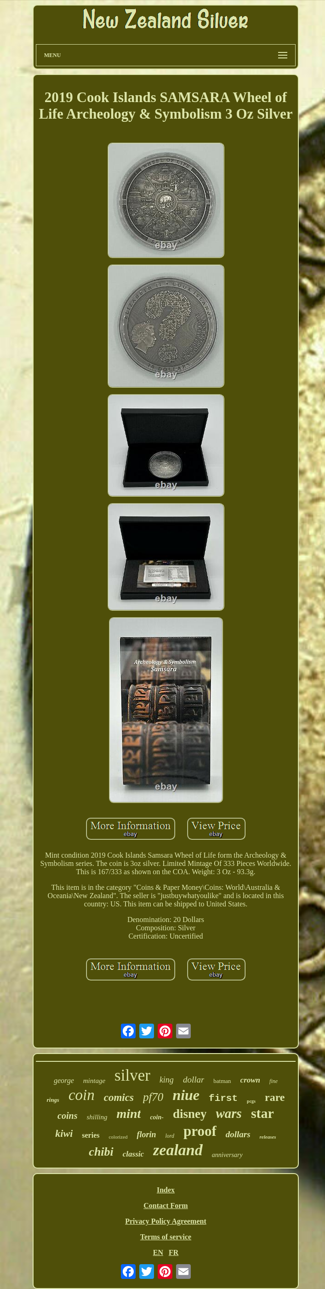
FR (173, 1252)
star (262, 1113)
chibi (101, 1151)
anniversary (227, 1155)
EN (158, 1252)
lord (169, 1136)
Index (166, 1190)
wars (228, 1113)
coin (81, 1095)
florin (146, 1134)
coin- (157, 1117)
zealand (178, 1149)
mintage (94, 1080)
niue (186, 1095)
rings (52, 1099)
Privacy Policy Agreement (165, 1221)
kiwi (64, 1133)
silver (132, 1075)
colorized (117, 1137)
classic (133, 1154)
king (167, 1079)
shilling (96, 1117)
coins (67, 1116)
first (223, 1098)
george (64, 1080)
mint (128, 1113)
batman (222, 1080)
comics (119, 1097)
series (90, 1135)
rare (275, 1097)
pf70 (153, 1097)
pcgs (251, 1101)
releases (268, 1137)
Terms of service (165, 1237)
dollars (238, 1134)
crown (250, 1080)
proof (200, 1131)
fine (273, 1081)
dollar (193, 1079)
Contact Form (165, 1205)
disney (190, 1114)
